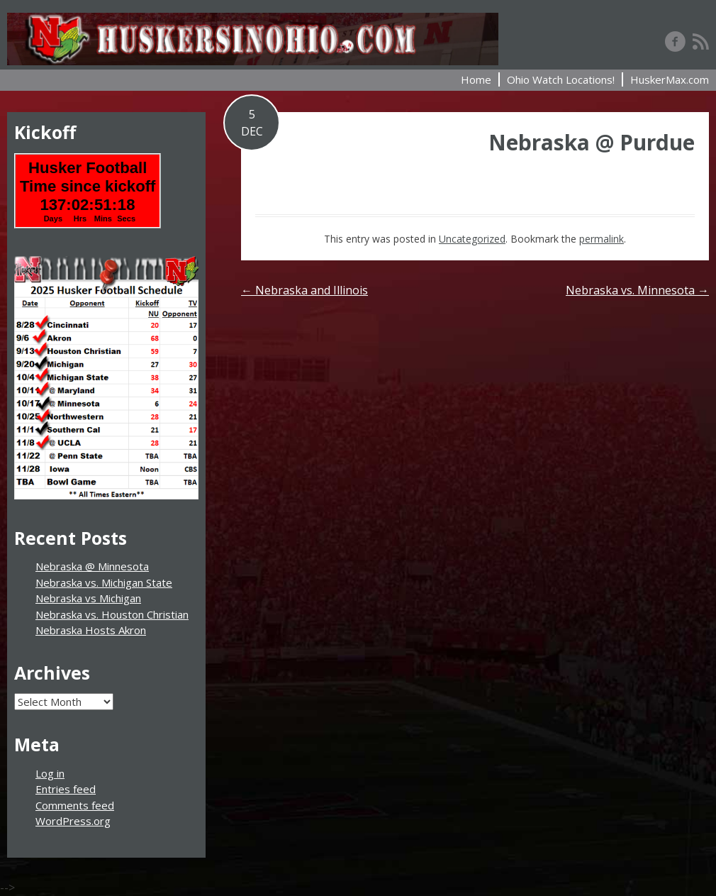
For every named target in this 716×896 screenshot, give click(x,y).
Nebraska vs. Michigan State (103, 582)
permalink (601, 238)
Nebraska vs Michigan (88, 598)
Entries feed (65, 789)
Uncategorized (472, 238)
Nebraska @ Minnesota (92, 566)
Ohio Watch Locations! (561, 79)
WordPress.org (73, 821)
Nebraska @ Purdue (591, 142)
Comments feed (74, 805)
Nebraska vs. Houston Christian (112, 614)
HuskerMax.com (669, 79)
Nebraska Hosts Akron (90, 630)
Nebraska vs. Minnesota (637, 290)
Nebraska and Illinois (304, 290)
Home (476, 79)
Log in (50, 773)
